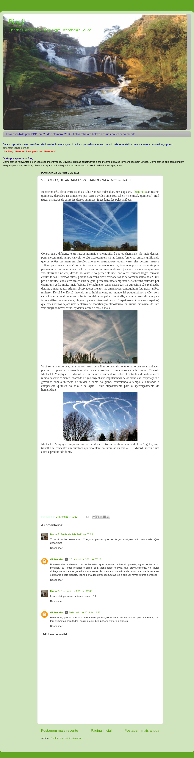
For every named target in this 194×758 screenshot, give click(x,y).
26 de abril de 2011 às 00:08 (77, 534)
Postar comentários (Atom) (66, 738)
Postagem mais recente (59, 730)
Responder (56, 548)
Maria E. (55, 534)
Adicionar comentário (55, 634)
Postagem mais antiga (141, 730)
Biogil (16, 22)
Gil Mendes (57, 559)
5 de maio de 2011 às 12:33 (84, 612)
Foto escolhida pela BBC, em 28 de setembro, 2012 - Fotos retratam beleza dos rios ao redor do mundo (70, 134)
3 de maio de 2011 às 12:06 (76, 591)
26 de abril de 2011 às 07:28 (85, 559)
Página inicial (101, 730)
